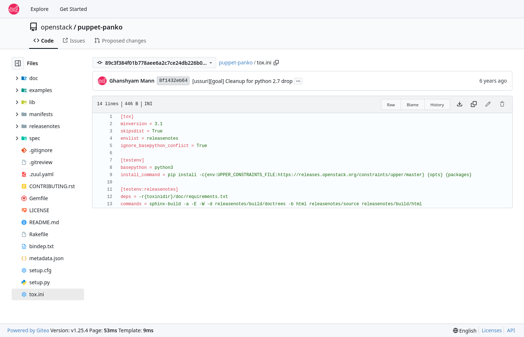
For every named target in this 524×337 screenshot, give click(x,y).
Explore (39, 8)
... (298, 80)
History (437, 104)
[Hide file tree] (18, 63)
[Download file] (459, 104)
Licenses (492, 330)
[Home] (14, 9)
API (511, 330)
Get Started (73, 8)
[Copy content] (474, 104)
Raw (391, 104)
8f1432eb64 (173, 80)
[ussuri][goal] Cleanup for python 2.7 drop (242, 81)
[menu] (465, 330)
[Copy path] (276, 62)
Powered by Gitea (28, 330)
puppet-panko (100, 27)
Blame (413, 104)
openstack (56, 27)
